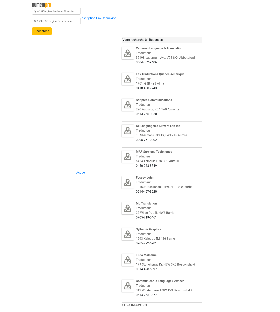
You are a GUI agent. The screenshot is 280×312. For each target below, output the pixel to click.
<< (123, 305)
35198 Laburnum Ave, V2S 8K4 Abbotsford (165, 57)
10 (142, 305)
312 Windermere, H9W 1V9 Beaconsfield (164, 290)
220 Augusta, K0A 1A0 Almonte (157, 109)
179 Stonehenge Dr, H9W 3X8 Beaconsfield (165, 264)
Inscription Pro (91, 18)
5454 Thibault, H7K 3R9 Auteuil (157, 161)
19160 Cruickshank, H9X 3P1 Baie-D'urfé (164, 187)
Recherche (42, 31)
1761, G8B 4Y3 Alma (150, 83)
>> (146, 305)
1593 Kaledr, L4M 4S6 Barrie (155, 238)
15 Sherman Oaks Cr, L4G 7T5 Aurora (161, 135)
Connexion (109, 18)
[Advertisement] (237, 59)
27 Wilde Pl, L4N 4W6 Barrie (155, 213)
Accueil (81, 172)
